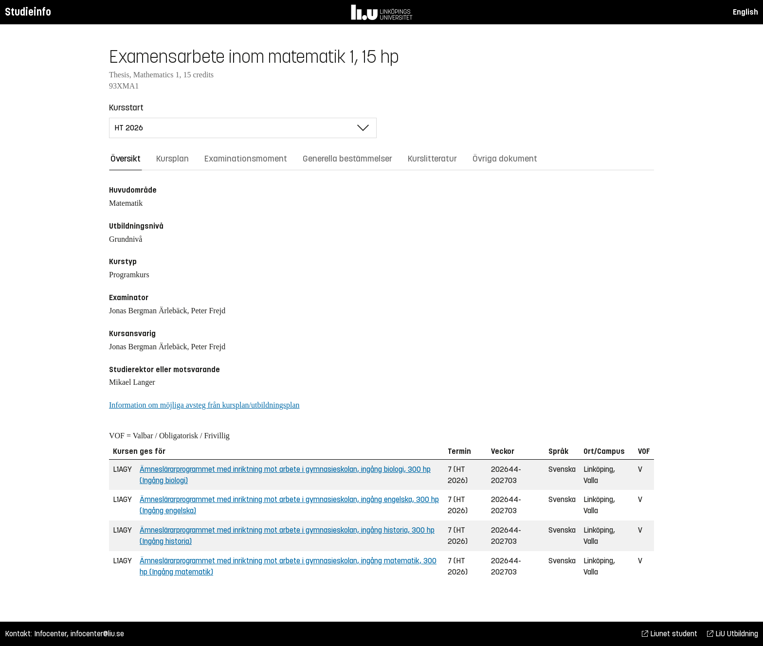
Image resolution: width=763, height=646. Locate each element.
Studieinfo (28, 11)
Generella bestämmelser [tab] (347, 158)
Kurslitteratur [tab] (432, 158)
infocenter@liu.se (97, 633)
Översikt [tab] (125, 158)
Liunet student (669, 633)
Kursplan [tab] (172, 158)
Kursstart (126, 107)
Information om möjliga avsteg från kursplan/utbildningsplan (204, 405)
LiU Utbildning (732, 633)
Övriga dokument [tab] (504, 158)
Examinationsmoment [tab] (245, 158)
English (745, 12)
